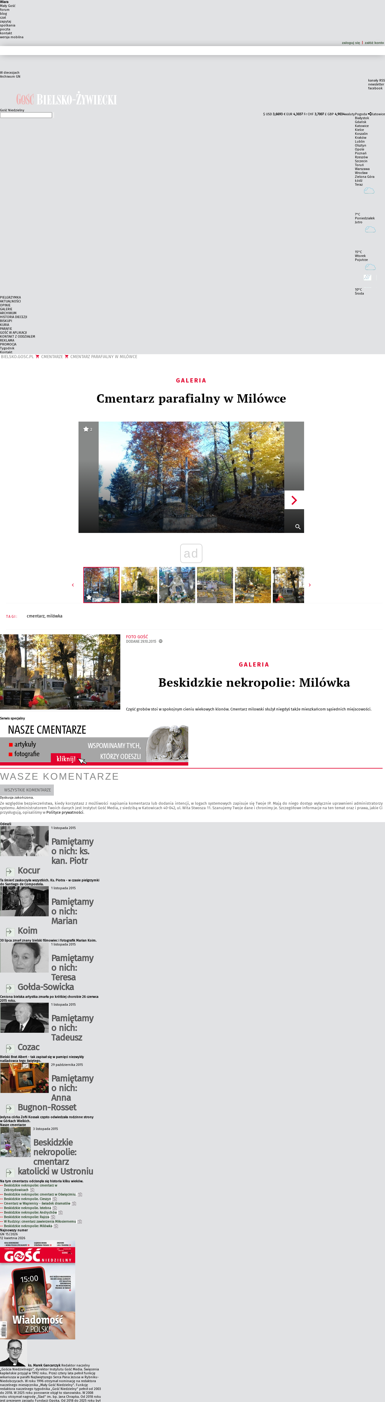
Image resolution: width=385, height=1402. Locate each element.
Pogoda (361, 114)
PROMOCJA (8, 344)
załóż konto (375, 43)
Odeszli (5, 824)
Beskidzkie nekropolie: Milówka (254, 682)
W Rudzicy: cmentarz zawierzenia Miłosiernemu (43, 1222)
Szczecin (361, 161)
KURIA (4, 325)
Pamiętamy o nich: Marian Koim (55, 916)
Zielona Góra (364, 177)
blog (3, 14)
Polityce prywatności (64, 812)
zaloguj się (351, 43)
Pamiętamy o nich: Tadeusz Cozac (55, 1033)
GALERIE (6, 309)
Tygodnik (7, 348)
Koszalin (361, 134)
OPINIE (5, 305)
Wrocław (361, 173)
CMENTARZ (36, 616)
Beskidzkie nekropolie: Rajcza (29, 1217)
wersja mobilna (11, 37)
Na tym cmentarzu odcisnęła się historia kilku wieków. (41, 1181)
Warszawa (362, 169)
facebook (375, 88)
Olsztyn (360, 145)
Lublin (360, 142)
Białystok (362, 118)
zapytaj (5, 21)
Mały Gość (7, 6)
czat (3, 18)
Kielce (359, 130)
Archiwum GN (10, 77)
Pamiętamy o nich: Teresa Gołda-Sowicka (55, 972)
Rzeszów (361, 157)
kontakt (6, 33)
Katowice (378, 114)
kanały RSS (376, 80)
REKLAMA (7, 340)
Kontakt (6, 352)
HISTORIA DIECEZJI (13, 317)
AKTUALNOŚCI (10, 301)
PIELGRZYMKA (10, 297)
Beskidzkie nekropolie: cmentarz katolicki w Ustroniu (55, 1157)
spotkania (7, 25)
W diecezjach (10, 73)
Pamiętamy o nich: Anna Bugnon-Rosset (55, 1093)
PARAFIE (6, 329)
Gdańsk (360, 122)
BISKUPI (6, 321)
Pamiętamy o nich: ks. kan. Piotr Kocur (55, 856)
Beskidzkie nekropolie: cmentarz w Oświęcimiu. (43, 1194)
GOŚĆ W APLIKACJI (13, 333)
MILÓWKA (55, 616)
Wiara (4, 2)
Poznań (361, 153)
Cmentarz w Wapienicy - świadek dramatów (40, 1203)
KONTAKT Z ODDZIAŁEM (17, 337)
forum (5, 10)
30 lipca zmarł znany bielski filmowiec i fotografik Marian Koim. (48, 940)
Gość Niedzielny (12, 110)
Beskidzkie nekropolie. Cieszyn (30, 1199)
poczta (5, 29)
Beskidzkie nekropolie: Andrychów (33, 1213)
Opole (359, 149)
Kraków (360, 138)
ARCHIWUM (8, 313)
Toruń (359, 165)
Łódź (358, 181)
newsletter (376, 84)
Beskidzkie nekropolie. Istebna (30, 1208)
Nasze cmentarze (13, 1125)
